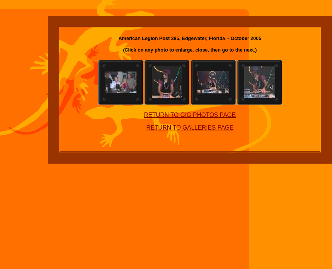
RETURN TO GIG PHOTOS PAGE (190, 115)
